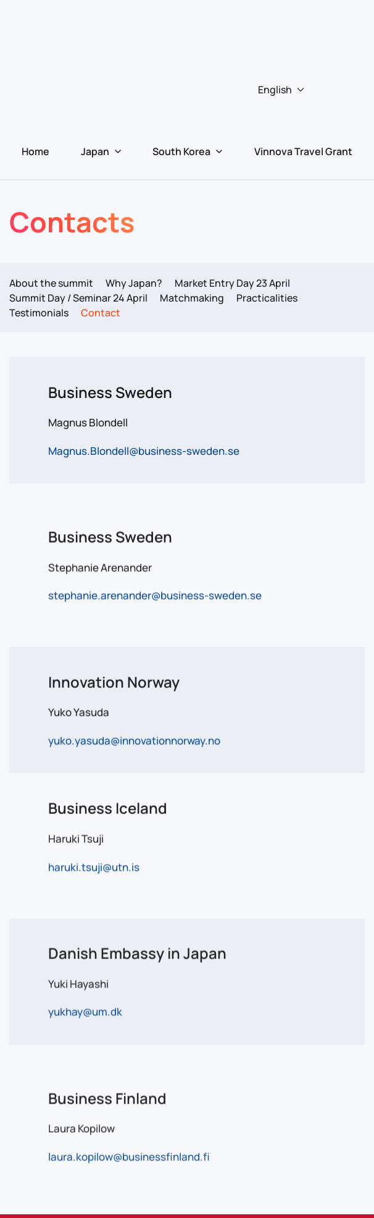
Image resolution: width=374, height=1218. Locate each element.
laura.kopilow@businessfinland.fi (129, 1155)
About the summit (51, 283)
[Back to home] (187, 28)
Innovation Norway (114, 680)
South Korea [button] (187, 151)
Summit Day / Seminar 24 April (78, 298)
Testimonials (39, 312)
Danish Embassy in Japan (137, 952)
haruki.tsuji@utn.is (93, 865)
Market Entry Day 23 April (232, 283)
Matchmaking (192, 298)
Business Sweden (110, 392)
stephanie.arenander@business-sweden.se (155, 595)
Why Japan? (134, 283)
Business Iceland (107, 807)
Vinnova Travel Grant (303, 151)
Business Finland (107, 1096)
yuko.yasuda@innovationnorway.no (134, 739)
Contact (100, 312)
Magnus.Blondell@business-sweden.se (143, 451)
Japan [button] (101, 151)
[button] (187, 89)
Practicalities (266, 298)
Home (35, 151)
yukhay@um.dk (85, 1011)
